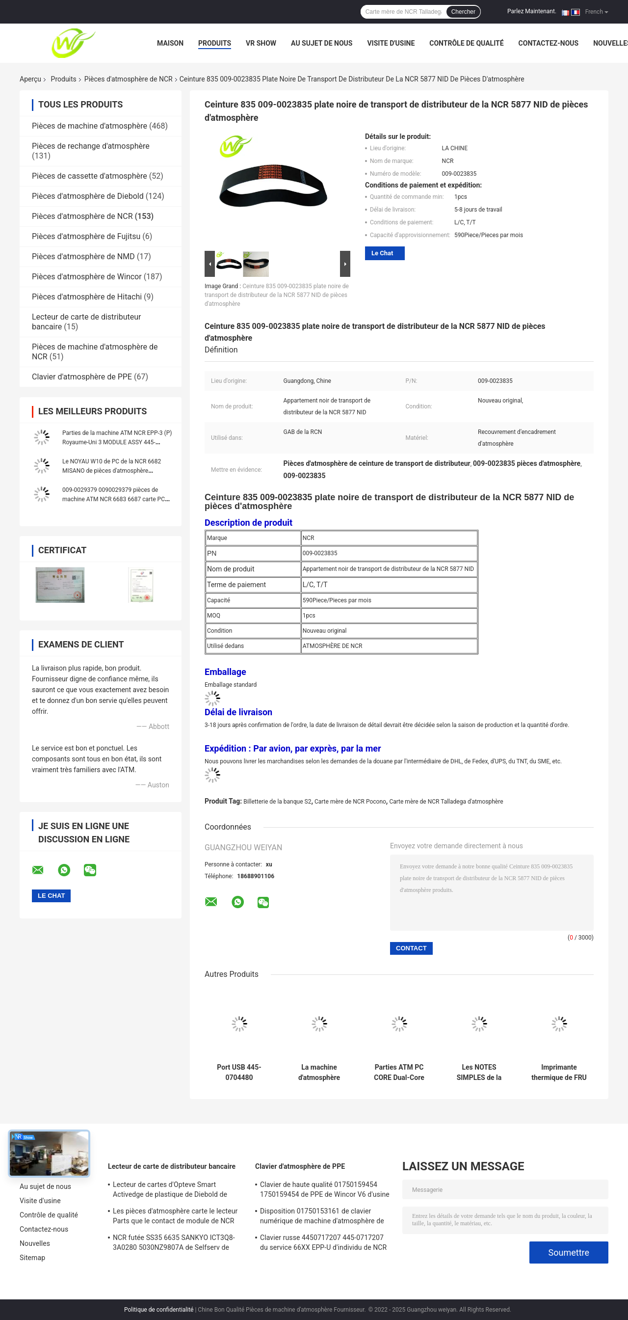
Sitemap (32, 1258)
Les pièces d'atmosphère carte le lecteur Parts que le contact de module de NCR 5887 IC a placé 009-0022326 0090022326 (178, 1217)
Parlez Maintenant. (531, 11)
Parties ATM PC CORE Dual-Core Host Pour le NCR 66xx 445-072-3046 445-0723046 (399, 1072)
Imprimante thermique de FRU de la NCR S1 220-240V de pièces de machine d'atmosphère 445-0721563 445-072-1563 (559, 1072)
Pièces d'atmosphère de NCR (128, 79)
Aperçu (30, 79)
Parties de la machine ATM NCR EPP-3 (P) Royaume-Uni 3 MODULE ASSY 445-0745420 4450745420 (117, 442)
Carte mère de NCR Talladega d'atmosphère (446, 801)
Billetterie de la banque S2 (277, 801)
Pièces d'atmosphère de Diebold (88, 196)
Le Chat (382, 253)
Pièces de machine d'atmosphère (89, 126)
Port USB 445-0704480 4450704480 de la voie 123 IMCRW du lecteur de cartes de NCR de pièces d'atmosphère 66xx (239, 1072)
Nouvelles (35, 1243)
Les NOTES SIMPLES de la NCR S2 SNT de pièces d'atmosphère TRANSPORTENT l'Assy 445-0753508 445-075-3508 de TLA (479, 1072)
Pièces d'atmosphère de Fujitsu (86, 236)
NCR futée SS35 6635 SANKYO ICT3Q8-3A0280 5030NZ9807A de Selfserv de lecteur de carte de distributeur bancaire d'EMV (174, 1244)
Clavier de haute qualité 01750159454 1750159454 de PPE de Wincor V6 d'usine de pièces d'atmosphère (325, 1191)
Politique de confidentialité (159, 1309)
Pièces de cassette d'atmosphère (89, 176)
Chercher (463, 11)
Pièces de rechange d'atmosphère (91, 146)
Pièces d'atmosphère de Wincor (87, 276)
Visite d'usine (391, 43)
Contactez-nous (549, 43)
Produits (214, 43)
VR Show (261, 43)
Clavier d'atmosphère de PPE (82, 376)
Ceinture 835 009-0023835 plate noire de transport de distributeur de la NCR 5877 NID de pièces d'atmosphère (277, 295)
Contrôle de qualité (466, 43)
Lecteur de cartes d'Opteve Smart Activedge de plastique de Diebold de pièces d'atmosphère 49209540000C (170, 1191)
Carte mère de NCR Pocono (350, 801)
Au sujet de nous (321, 43)
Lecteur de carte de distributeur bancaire (172, 1166)
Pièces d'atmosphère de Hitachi (87, 296)
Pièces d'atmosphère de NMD (83, 256)
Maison (170, 43)
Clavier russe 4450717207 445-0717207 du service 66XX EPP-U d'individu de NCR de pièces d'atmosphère (323, 1244)
